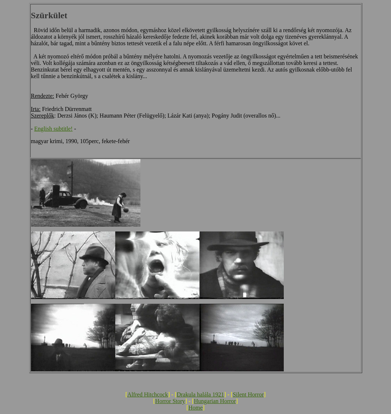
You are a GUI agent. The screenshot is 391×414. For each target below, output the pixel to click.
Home (195, 408)
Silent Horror (248, 394)
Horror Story (170, 401)
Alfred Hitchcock (147, 394)
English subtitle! (53, 129)
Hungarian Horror (215, 401)
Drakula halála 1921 (200, 394)
